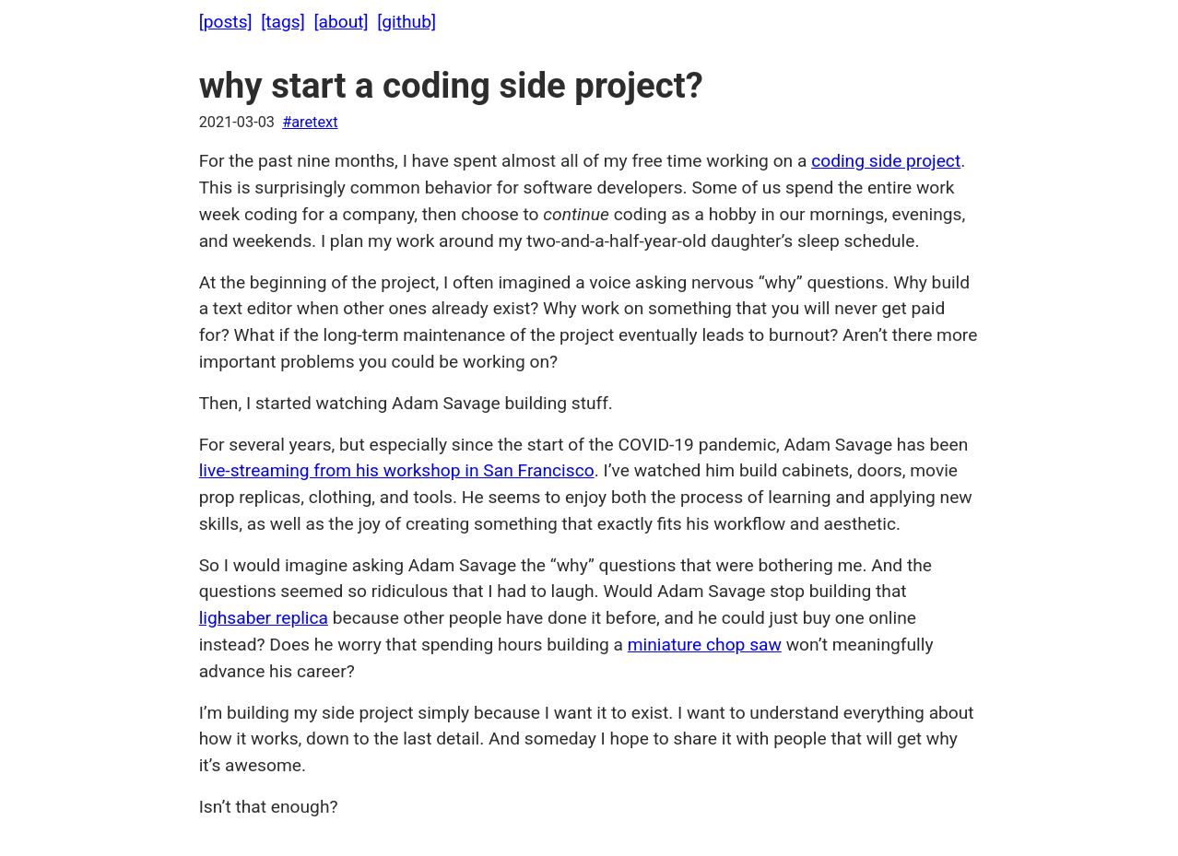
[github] (406, 21)
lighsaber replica (263, 617)
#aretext (309, 122)
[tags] (283, 21)
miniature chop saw (705, 644)
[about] (340, 21)
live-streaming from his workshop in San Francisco (397, 470)
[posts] (226, 21)
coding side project (885, 160)
